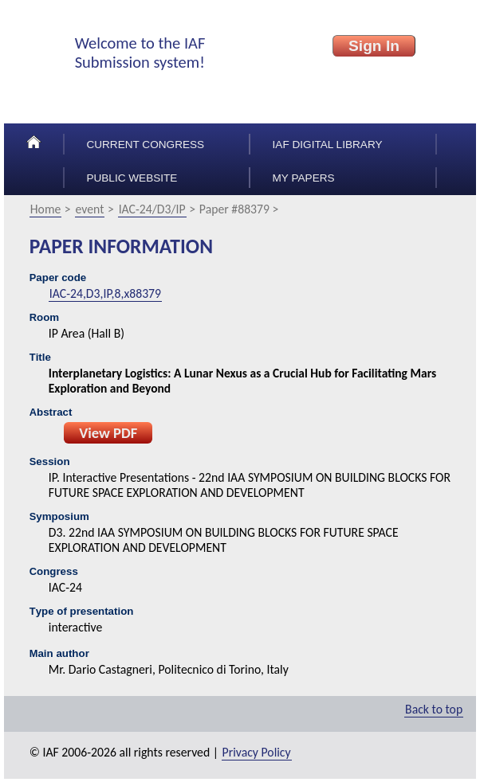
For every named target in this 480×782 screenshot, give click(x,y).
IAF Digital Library (328, 145)
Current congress (145, 145)
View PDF (108, 433)
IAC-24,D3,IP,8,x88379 (105, 293)
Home (45, 209)
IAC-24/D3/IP (152, 209)
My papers (304, 178)
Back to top (433, 709)
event (90, 209)
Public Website (131, 178)
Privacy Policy (256, 752)
